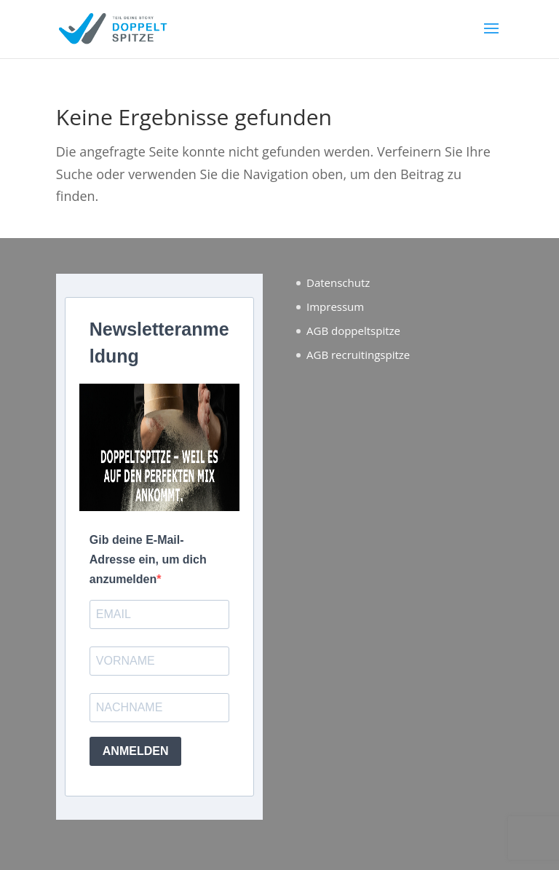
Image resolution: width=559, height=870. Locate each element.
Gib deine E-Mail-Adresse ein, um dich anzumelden (148, 559)
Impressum (335, 306)
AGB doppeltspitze (353, 330)
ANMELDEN (136, 751)
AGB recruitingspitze (358, 354)
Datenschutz (338, 282)
